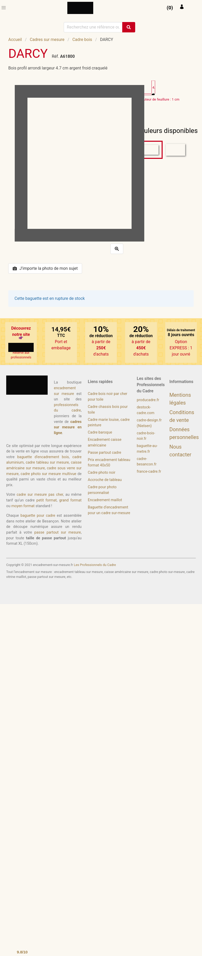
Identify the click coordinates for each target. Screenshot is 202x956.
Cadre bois (82, 39)
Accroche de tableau (105, 480)
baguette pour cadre (37, 515)
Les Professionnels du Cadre (95, 565)
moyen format (23, 506)
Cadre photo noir (101, 472)
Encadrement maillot (105, 500)
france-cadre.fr (149, 471)
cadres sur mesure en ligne (68, 427)
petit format (47, 500)
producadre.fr (148, 400)
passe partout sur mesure (57, 532)
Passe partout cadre (104, 452)
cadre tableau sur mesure (47, 462)
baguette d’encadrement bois (43, 457)
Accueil (15, 39)
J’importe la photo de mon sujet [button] (45, 268)
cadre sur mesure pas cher (40, 494)
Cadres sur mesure (47, 39)
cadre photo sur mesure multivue (48, 474)
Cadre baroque (100, 432)
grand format (70, 500)
